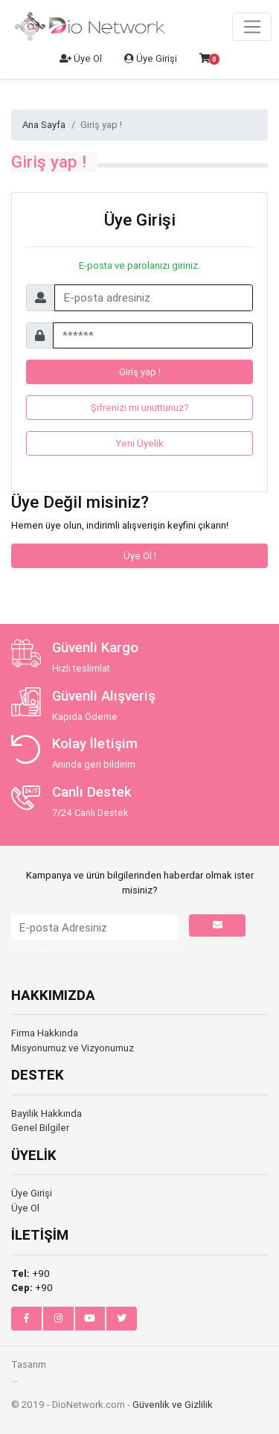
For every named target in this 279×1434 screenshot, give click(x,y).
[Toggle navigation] (252, 27)
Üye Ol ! (140, 555)
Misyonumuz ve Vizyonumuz (72, 1048)
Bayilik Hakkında (46, 1113)
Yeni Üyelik (140, 443)
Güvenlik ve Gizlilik (172, 1404)
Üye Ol (81, 58)
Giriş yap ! (140, 372)
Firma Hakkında (44, 1033)
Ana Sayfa (43, 124)
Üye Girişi (150, 58)
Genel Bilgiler (40, 1127)
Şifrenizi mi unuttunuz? (140, 407)
